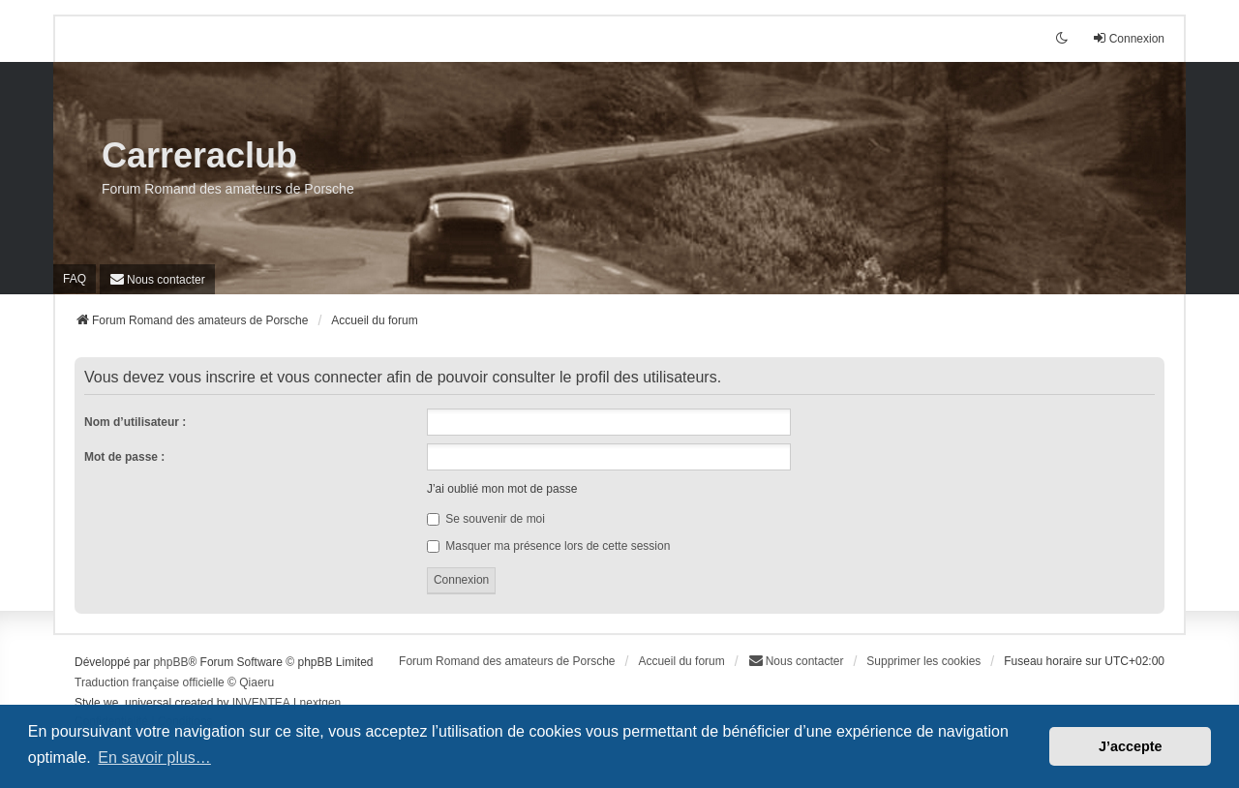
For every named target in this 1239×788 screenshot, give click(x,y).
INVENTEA (261, 703)
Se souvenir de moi (486, 519)
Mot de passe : (124, 457)
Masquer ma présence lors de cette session (548, 546)
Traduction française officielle (150, 682)
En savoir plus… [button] (154, 757)
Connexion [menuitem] (1128, 38)
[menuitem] (157, 279)
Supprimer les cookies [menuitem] (923, 661)
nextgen (321, 703)
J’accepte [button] (1131, 746)
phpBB (170, 662)
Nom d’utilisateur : (135, 422)
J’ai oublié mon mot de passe (502, 489)
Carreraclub (199, 155)
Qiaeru (256, 682)
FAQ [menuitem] (74, 279)
